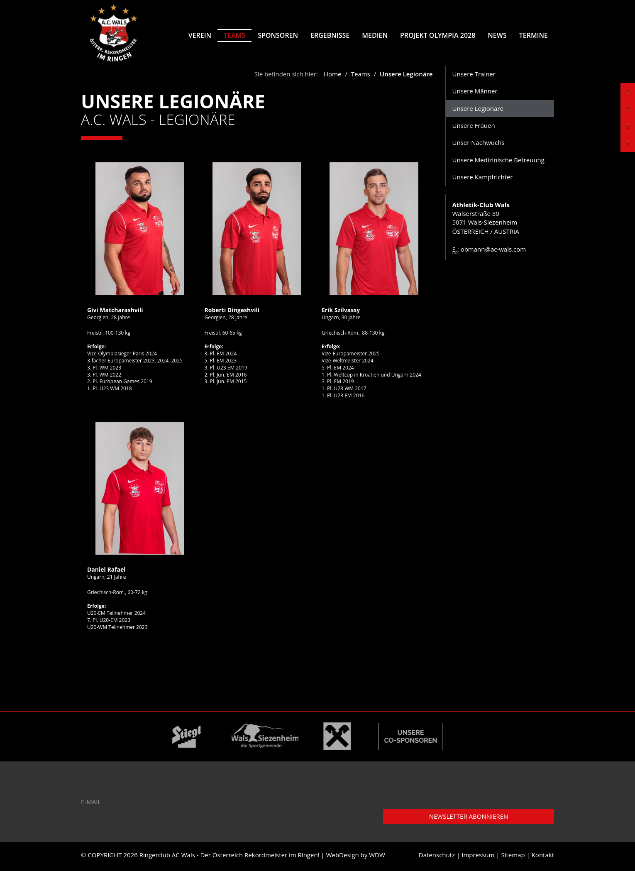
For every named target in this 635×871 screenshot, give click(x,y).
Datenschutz (437, 858)
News (497, 35)
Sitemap (513, 858)
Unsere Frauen (473, 128)
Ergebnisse (329, 35)
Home (332, 77)
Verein (199, 35)
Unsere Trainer (474, 77)
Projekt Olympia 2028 (437, 35)
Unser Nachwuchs (478, 146)
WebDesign (342, 858)
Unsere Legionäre (477, 111)
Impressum (478, 858)
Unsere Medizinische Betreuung (498, 163)
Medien (375, 35)
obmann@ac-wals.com (493, 252)
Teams (234, 35)
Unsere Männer (475, 94)
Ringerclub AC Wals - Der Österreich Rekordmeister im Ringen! (229, 858)
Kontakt (543, 858)
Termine (533, 35)
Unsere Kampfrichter (482, 180)
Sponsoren (278, 35)
